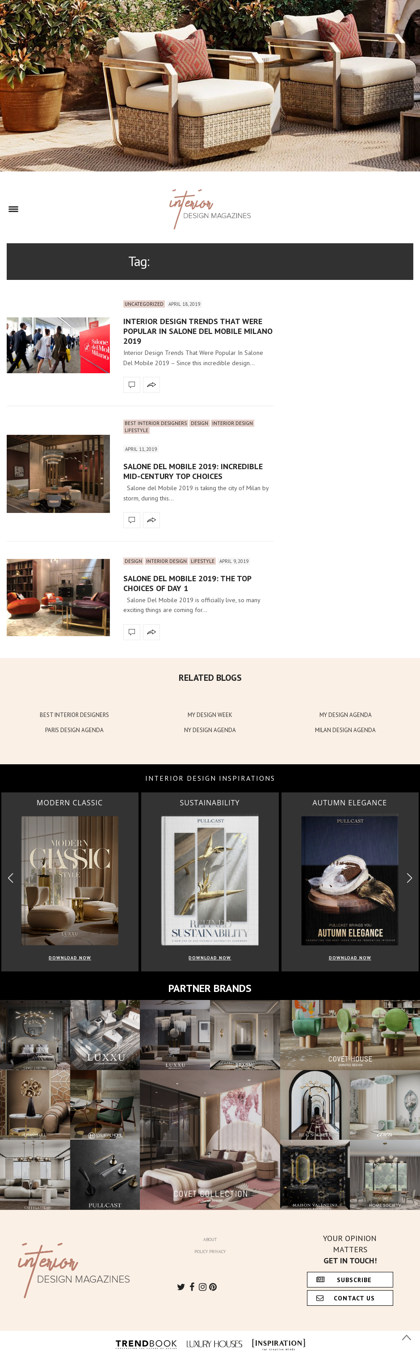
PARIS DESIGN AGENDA (74, 730)
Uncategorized (144, 304)
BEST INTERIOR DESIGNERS (74, 715)
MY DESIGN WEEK (210, 715)
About (210, 1239)
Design (199, 423)
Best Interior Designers (156, 423)
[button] (409, 878)
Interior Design (232, 423)
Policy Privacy (210, 1251)
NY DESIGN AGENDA (210, 730)
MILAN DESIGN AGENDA (345, 730)
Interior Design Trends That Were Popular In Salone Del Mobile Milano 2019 (198, 331)
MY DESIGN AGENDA (345, 715)
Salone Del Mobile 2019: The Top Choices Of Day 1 (187, 583)
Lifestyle (136, 430)
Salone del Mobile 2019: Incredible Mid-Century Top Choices (193, 471)
